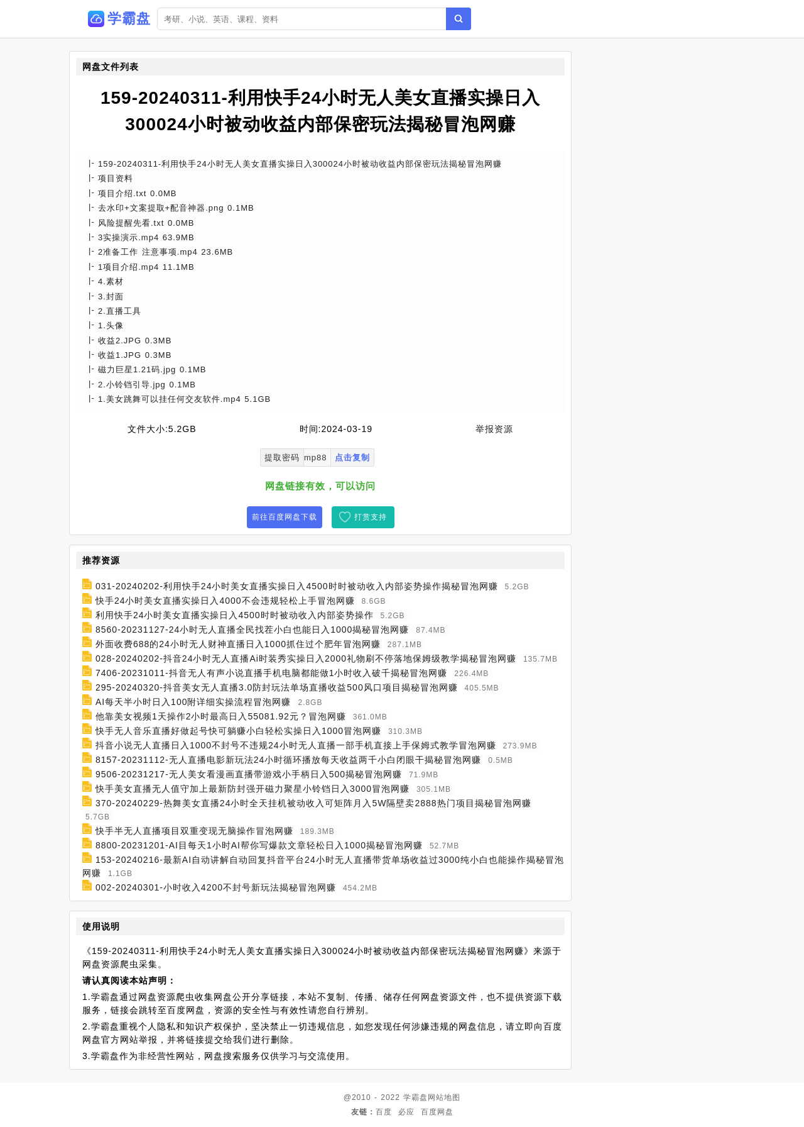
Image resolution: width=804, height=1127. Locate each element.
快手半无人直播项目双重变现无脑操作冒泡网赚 (194, 831)
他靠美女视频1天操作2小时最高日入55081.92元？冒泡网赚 (220, 716)
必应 (406, 1112)
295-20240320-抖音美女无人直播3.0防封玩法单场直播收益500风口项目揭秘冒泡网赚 (276, 687)
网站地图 (444, 1097)
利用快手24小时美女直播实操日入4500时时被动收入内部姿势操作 (234, 615)
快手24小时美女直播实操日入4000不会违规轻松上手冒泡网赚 (225, 601)
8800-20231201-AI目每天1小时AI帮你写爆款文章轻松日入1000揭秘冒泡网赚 (259, 845)
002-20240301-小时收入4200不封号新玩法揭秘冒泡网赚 (215, 887)
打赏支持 (370, 517)
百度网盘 (437, 1112)
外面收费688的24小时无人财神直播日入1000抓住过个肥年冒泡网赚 (238, 644)
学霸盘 (415, 1097)
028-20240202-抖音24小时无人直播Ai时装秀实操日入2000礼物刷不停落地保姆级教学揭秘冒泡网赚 (305, 658)
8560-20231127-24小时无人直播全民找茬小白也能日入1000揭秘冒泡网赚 (252, 630)
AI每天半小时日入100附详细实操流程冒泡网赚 (193, 702)
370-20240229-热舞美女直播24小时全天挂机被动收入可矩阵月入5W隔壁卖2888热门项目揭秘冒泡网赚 (313, 803)
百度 (384, 1112)
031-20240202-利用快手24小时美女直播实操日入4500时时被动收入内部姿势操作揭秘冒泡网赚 (296, 586)
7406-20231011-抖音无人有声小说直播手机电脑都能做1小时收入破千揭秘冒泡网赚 (271, 673)
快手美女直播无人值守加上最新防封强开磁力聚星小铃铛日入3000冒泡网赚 (252, 789)
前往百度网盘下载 (284, 517)
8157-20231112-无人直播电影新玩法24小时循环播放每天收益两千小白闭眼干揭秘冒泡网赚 (288, 760)
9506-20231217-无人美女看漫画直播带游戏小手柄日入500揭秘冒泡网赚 (248, 774)
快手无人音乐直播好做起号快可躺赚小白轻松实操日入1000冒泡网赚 (238, 731)
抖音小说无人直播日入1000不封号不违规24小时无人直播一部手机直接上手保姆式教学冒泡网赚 (295, 745)
